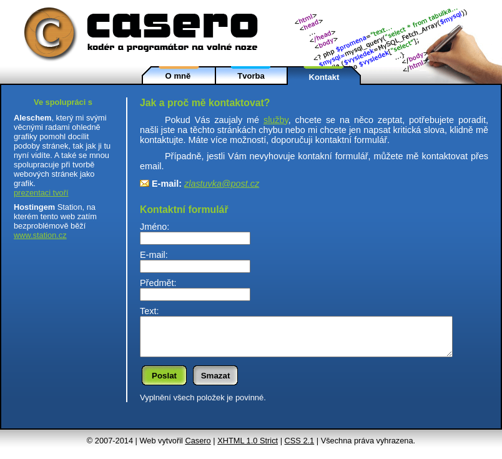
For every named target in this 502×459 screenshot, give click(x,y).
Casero (197, 448)
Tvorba (251, 76)
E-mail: (154, 255)
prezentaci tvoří (41, 192)
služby (275, 120)
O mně (178, 76)
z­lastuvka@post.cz (221, 184)
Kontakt (324, 77)
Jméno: (154, 227)
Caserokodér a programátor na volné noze (147, 32)
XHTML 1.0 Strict (247, 448)
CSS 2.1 (300, 448)
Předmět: (158, 283)
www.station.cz (40, 235)
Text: (149, 311)
